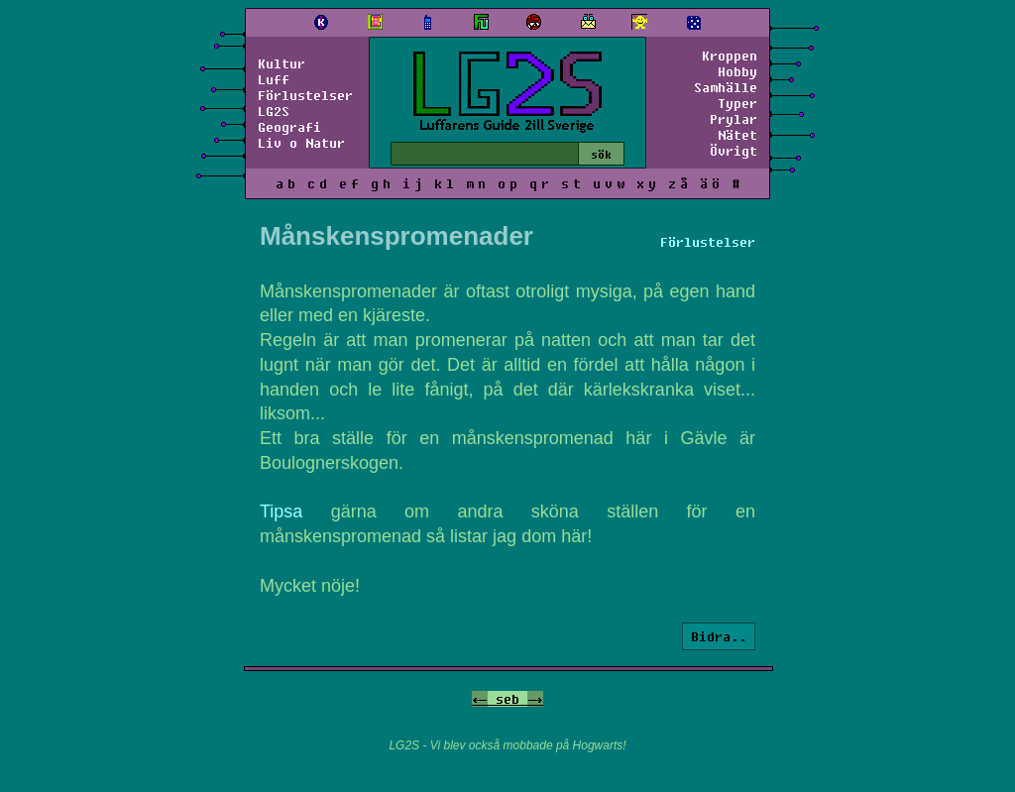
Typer (737, 103)
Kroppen (729, 55)
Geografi (289, 127)
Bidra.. (718, 636)
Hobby (737, 71)
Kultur (281, 63)
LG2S (273, 111)
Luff (273, 79)
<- (480, 699)
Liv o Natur (301, 143)
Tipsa (281, 511)
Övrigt (733, 151)
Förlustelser (305, 95)
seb (507, 699)
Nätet (737, 135)
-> (535, 699)
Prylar (733, 119)
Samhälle (725, 87)
